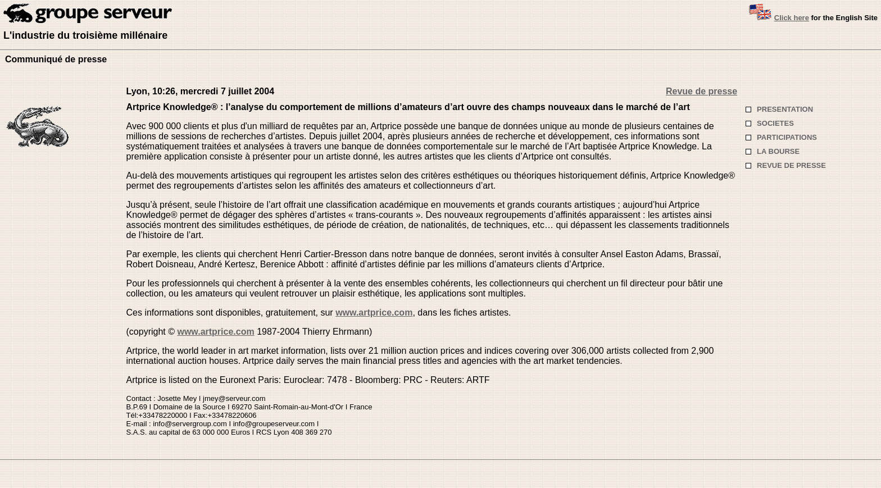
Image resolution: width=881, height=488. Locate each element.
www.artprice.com (373, 312)
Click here (791, 17)
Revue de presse (701, 91)
